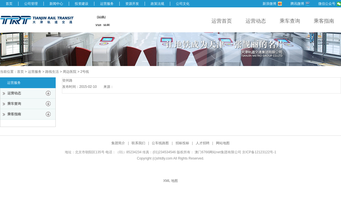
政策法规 (157, 4)
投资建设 (81, 4)
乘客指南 (324, 21)
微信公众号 (326, 4)
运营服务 (107, 4)
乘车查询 (290, 21)
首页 (9, 4)
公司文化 (183, 4)
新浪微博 (269, 4)
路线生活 (52, 72)
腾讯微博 (297, 4)
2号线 (84, 72)
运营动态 (256, 21)
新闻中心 (56, 4)
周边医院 (69, 72)
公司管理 (31, 4)
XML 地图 (170, 181)
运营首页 (221, 21)
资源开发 (132, 4)
